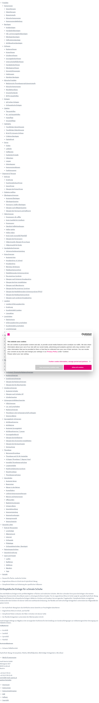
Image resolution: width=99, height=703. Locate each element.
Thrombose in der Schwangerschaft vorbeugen (21, 413)
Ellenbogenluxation (12, 201)
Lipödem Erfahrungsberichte (15, 304)
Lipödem (7, 301)
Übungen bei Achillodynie (14, 438)
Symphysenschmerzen (13, 379)
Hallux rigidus (10, 229)
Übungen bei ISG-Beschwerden (16, 385)
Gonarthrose (10, 186)
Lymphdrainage (11, 329)
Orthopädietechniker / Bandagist (17, 546)
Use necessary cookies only (49, 367)
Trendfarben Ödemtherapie (15, 130)
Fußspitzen (9, 158)
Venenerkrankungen (12, 515)
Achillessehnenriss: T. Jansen (15, 431)
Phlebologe (9, 543)
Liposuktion (10, 313)
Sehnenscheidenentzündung (15, 251)
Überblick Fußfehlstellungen (15, 226)
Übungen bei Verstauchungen (15, 444)
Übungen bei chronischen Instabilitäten (18, 441)
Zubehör (7, 108)
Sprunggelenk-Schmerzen (12, 419)
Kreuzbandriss (10, 264)
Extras (6, 142)
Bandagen (7, 24)
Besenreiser (10, 484)
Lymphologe (10, 531)
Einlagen (7, 99)
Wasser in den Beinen (13, 487)
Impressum (6, 685)
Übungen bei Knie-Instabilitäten (16, 282)
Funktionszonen (11, 170)
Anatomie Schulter (12, 391)
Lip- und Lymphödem (13, 407)
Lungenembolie (11, 466)
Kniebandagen (10, 28)
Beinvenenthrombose (13, 453)
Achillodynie (10, 425)
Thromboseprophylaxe (13, 475)
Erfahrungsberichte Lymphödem (16, 323)
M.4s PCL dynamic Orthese (14, 133)
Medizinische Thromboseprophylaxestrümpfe (20, 83)
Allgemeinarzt (10, 534)
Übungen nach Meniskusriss (15, 285)
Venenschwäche (11, 521)
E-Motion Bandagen (12, 136)
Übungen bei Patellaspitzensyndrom (17, 295)
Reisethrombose (11, 472)
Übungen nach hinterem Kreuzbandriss (18, 279)
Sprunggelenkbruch (12, 434)
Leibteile (9, 149)
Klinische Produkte (10, 80)
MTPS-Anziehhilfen (12, 96)
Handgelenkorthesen (13, 65)
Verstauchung (10, 447)
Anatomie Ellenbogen (13, 198)
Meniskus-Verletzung (13, 267)
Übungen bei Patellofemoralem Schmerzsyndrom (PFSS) (24, 292)
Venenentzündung (12, 512)
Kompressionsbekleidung (14, 21)
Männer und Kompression (14, 497)
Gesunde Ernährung (10, 553)
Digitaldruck (10, 139)
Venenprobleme (11, 416)
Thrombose (7, 450)
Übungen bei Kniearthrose (14, 189)
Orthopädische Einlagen (14, 105)
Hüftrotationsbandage (13, 40)
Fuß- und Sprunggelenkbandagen (17, 34)
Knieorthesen (10, 52)
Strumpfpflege (10, 121)
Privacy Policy (52, 351)
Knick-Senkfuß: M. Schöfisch (15, 220)
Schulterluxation (11, 397)
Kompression (8, 6)
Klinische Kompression (13, 18)
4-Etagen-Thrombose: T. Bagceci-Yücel (18, 459)
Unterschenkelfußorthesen (15, 62)
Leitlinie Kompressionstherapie (16, 494)
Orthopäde (9, 540)
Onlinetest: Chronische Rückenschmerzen (19, 372)
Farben (8, 146)
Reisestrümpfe (10, 15)
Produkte (5, 3)
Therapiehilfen (10, 111)
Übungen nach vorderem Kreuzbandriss (19, 298)
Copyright (5, 700)
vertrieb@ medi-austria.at (8, 678)
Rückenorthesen (11, 49)
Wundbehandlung (12, 90)
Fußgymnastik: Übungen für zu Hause (18, 242)
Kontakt (5, 574)
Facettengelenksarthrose (14, 183)
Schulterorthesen (11, 55)
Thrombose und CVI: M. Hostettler (17, 456)
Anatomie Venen (11, 481)
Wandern (9, 568)
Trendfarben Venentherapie (15, 127)
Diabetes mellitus (9, 192)
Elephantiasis (10, 320)
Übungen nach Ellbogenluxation (16, 208)
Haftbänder (9, 152)
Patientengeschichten (11, 549)
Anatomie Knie (10, 257)
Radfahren (9, 562)
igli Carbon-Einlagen (12, 102)
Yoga (7, 571)
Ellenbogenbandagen (13, 37)
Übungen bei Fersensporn (14, 239)
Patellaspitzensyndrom (13, 270)
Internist (9, 537)
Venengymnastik (11, 518)
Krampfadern (10, 490)
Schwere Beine (11, 506)
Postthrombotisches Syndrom (15, 469)
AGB (3, 694)
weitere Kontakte (5, 680)
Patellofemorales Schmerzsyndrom (17, 273)
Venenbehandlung (12, 509)
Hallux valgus (10, 233)
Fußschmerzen (9, 214)
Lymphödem (8, 316)
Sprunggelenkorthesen (13, 59)
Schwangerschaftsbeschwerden (14, 400)
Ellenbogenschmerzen (11, 195)
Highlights (7, 124)
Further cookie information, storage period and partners (68, 361)
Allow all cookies (78, 367)
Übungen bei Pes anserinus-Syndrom (18, 288)
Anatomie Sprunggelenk (14, 428)
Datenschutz (6, 688)
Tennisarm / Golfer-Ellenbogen (16, 205)
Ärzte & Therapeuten (11, 528)
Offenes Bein (10, 500)
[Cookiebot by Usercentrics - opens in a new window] (83, 334)
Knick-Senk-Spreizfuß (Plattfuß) (16, 236)
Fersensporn (10, 223)
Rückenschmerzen (12, 375)
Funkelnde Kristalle (12, 155)
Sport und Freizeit (10, 556)
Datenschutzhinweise (9, 691)
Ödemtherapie (11, 12)
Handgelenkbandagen (13, 31)
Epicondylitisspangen (13, 71)
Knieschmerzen (9, 254)
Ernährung (9, 180)
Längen (8, 161)
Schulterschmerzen (10, 388)
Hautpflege (9, 118)
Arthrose (7, 177)
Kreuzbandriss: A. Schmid (14, 261)
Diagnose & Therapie (9, 174)
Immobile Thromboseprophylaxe (16, 462)
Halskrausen (10, 74)
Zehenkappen (10, 164)
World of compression (9, 657)
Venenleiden (8, 478)
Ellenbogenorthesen (12, 68)
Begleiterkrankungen (13, 503)
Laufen (8, 559)
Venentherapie (11, 9)
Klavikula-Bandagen (12, 77)
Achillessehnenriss (12, 422)
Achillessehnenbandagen (14, 43)
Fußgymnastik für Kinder (14, 245)
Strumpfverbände (12, 93)
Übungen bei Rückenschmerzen (16, 382)
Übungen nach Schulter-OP (14, 394)
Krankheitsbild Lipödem (14, 310)
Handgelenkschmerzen (11, 248)
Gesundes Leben (7, 525)
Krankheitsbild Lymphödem (15, 326)
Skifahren (9, 565)
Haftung (5, 697)
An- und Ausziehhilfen (13, 114)
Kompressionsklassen (13, 167)
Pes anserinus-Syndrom (13, 276)
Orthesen (7, 46)
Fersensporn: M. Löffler (13, 217)
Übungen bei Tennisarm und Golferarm (18, 211)
